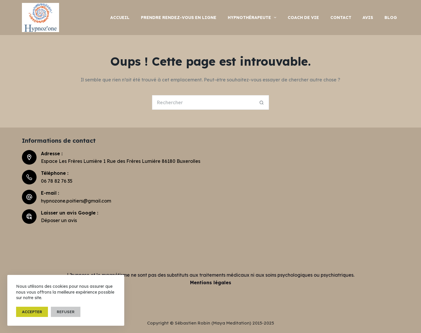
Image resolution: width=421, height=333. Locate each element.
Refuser (66, 311)
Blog (390, 17)
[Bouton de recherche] (261, 102)
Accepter (32, 311)
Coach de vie (303, 17)
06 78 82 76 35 (57, 181)
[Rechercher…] (203, 102)
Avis (368, 17)
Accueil (120, 17)
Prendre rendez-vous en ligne (178, 17)
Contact (340, 17)
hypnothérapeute (253, 17)
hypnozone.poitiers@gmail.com (76, 201)
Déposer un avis (59, 220)
